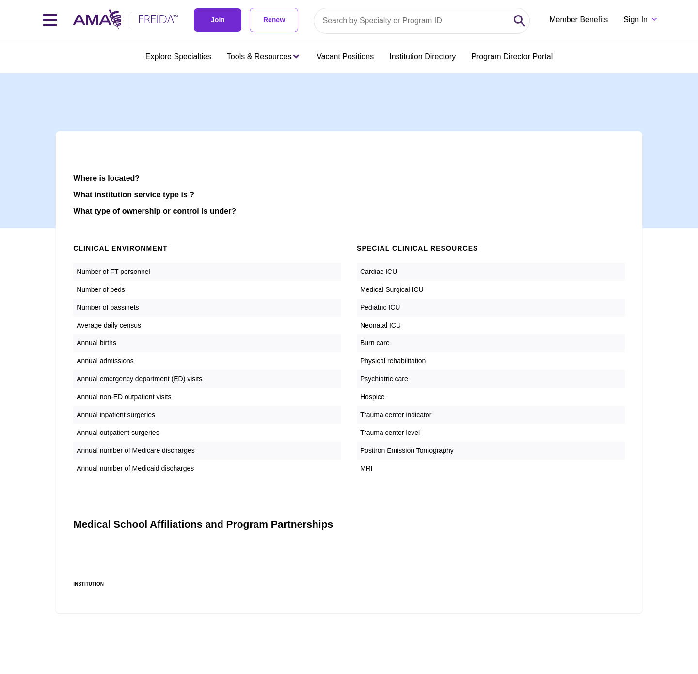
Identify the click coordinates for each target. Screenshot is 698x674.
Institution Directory (422, 56)
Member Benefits (578, 20)
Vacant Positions (345, 56)
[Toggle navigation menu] (50, 20)
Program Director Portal (512, 56)
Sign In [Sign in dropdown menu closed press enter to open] (635, 20)
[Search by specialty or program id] (412, 20)
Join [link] (218, 20)
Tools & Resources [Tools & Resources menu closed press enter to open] (263, 56)
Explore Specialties (178, 56)
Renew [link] (274, 20)
